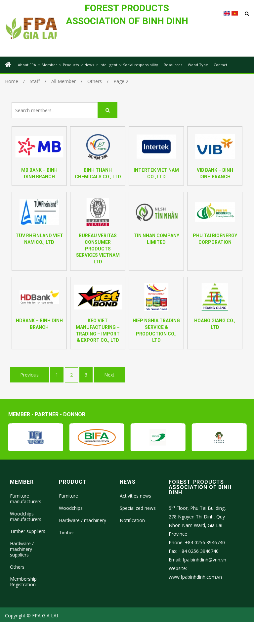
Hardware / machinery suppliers (22, 549)
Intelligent (108, 64)
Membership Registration (23, 582)
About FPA (27, 64)
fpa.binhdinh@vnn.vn (204, 559)
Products (71, 64)
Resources (173, 64)
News (89, 64)
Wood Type (198, 64)
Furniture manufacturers (25, 499)
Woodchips (71, 508)
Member (49, 64)
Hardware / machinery (82, 520)
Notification (132, 520)
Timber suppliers (27, 531)
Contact (220, 64)
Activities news (135, 496)
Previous (29, 375)
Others (17, 567)
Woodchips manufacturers (25, 516)
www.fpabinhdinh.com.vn (195, 577)
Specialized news (138, 508)
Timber (66, 532)
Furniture (68, 496)
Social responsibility (140, 64)
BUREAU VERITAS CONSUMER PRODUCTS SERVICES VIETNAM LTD (98, 248)
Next (109, 375)
